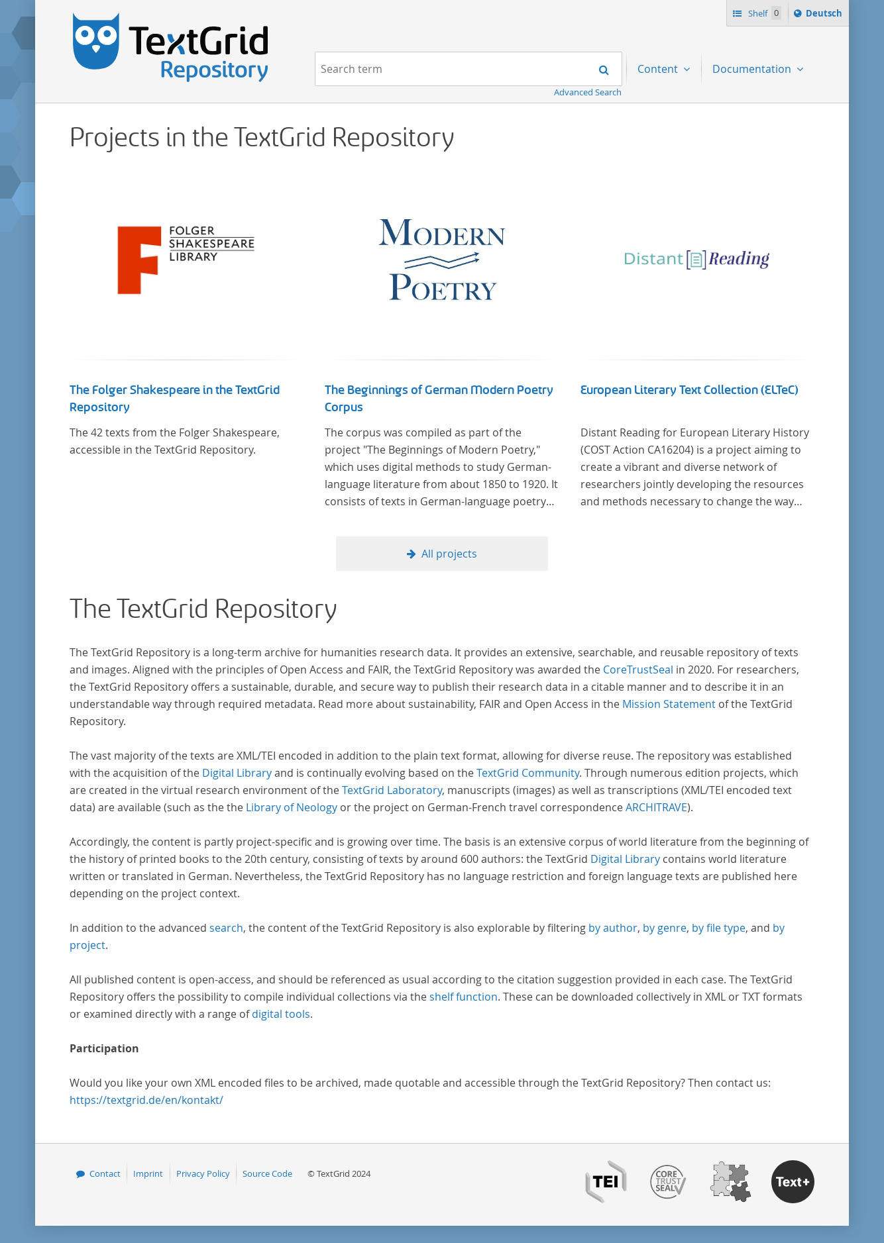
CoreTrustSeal (638, 669)
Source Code (267, 1173)
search (226, 927)
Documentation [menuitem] (753, 69)
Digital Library (237, 773)
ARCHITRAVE (656, 807)
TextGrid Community (527, 773)
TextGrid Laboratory (392, 790)
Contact (105, 1173)
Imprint (148, 1173)
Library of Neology (291, 807)
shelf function (463, 996)
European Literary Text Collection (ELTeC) (689, 390)
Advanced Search (588, 92)
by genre (665, 927)
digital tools (281, 1014)
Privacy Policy (203, 1173)
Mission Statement (669, 704)
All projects (449, 553)
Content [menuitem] (659, 69)
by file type (719, 927)
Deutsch (825, 15)
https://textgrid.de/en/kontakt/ (146, 1100)
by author (612, 927)
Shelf (763, 13)
